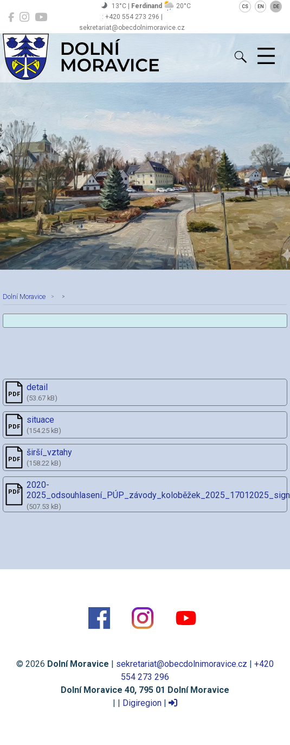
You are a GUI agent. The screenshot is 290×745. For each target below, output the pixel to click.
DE (276, 6)
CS (245, 6)
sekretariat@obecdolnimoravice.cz (181, 664)
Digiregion (142, 703)
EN (260, 6)
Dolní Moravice (24, 296)
